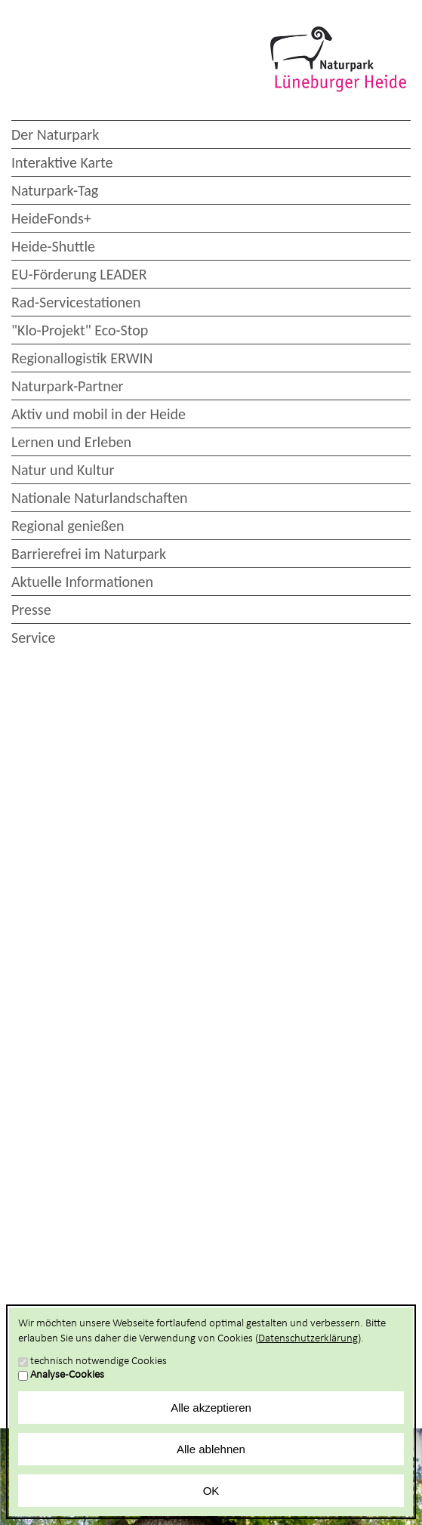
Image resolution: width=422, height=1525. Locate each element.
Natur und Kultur (62, 470)
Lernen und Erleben (71, 442)
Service (33, 637)
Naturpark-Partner (67, 386)
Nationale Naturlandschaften (99, 498)
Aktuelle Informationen (82, 582)
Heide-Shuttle (53, 246)
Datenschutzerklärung (308, 1338)
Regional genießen (67, 526)
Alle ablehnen (211, 1449)
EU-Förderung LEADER (79, 274)
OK (211, 1490)
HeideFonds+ (51, 218)
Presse (31, 609)
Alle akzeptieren (211, 1407)
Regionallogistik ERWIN (81, 358)
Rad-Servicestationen (76, 302)
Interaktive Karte (61, 162)
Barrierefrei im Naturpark (88, 554)
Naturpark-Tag (54, 190)
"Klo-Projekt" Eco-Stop (79, 330)
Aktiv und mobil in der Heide (98, 414)
